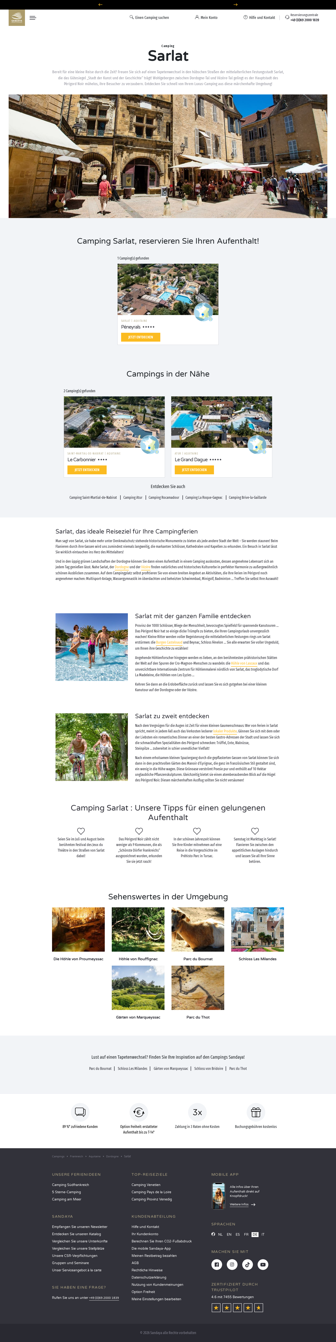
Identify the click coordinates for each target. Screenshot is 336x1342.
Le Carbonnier (81, 460)
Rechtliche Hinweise (147, 1270)
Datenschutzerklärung (149, 1278)
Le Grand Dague (191, 460)
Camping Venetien (146, 1185)
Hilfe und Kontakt (145, 1227)
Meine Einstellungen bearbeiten (156, 1299)
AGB (135, 1263)
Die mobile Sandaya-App (151, 1249)
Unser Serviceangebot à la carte (77, 1270)
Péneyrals (130, 327)
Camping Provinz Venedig (152, 1199)
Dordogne (122, 567)
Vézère (145, 567)
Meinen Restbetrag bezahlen (154, 1256)
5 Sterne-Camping (66, 1192)
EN (229, 1235)
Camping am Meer (66, 1199)
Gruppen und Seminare (70, 1263)
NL (220, 1235)
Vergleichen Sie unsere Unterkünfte (80, 1241)
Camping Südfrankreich (70, 1185)
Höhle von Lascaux (244, 663)
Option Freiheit (143, 1292)
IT (263, 1235)
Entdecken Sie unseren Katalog (76, 1234)
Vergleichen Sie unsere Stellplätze (78, 1249)
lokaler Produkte (225, 731)
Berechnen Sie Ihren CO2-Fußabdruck (162, 1241)
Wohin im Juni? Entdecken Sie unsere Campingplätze (168, 5)
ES (238, 1235)
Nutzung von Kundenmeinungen (157, 1285)
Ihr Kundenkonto (145, 1234)
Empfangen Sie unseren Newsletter (79, 1227)
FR (246, 1235)
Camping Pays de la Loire (151, 1192)
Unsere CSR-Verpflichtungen (75, 1256)
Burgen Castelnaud (169, 642)
